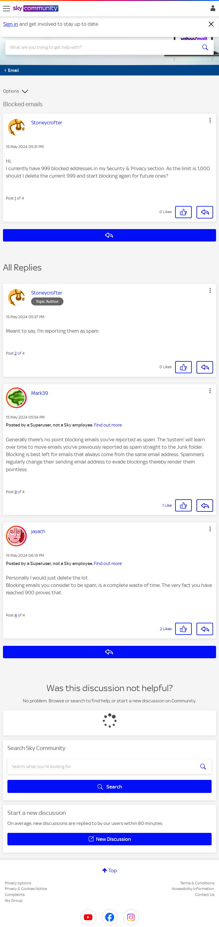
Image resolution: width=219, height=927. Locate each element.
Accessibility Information (193, 888)
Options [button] (11, 91)
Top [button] (112, 870)
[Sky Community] (36, 8)
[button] (210, 120)
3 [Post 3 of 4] (16, 492)
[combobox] (99, 47)
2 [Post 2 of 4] (16, 353)
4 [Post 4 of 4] (16, 615)
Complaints (15, 894)
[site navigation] (6, 9)
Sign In (211, 9)
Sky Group (14, 900)
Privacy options (18, 883)
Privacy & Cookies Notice (26, 888)
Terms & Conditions (197, 883)
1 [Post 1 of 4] (15, 198)
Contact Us (204, 894)
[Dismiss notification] (211, 24)
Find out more (108, 425)
